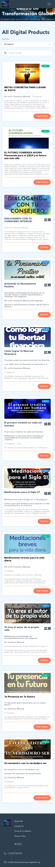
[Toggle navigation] (49, 4)
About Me (18, 821)
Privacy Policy (20, 836)
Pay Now (44, 247)
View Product (42, 116)
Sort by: (5, 39)
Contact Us (19, 826)
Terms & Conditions (22, 831)
